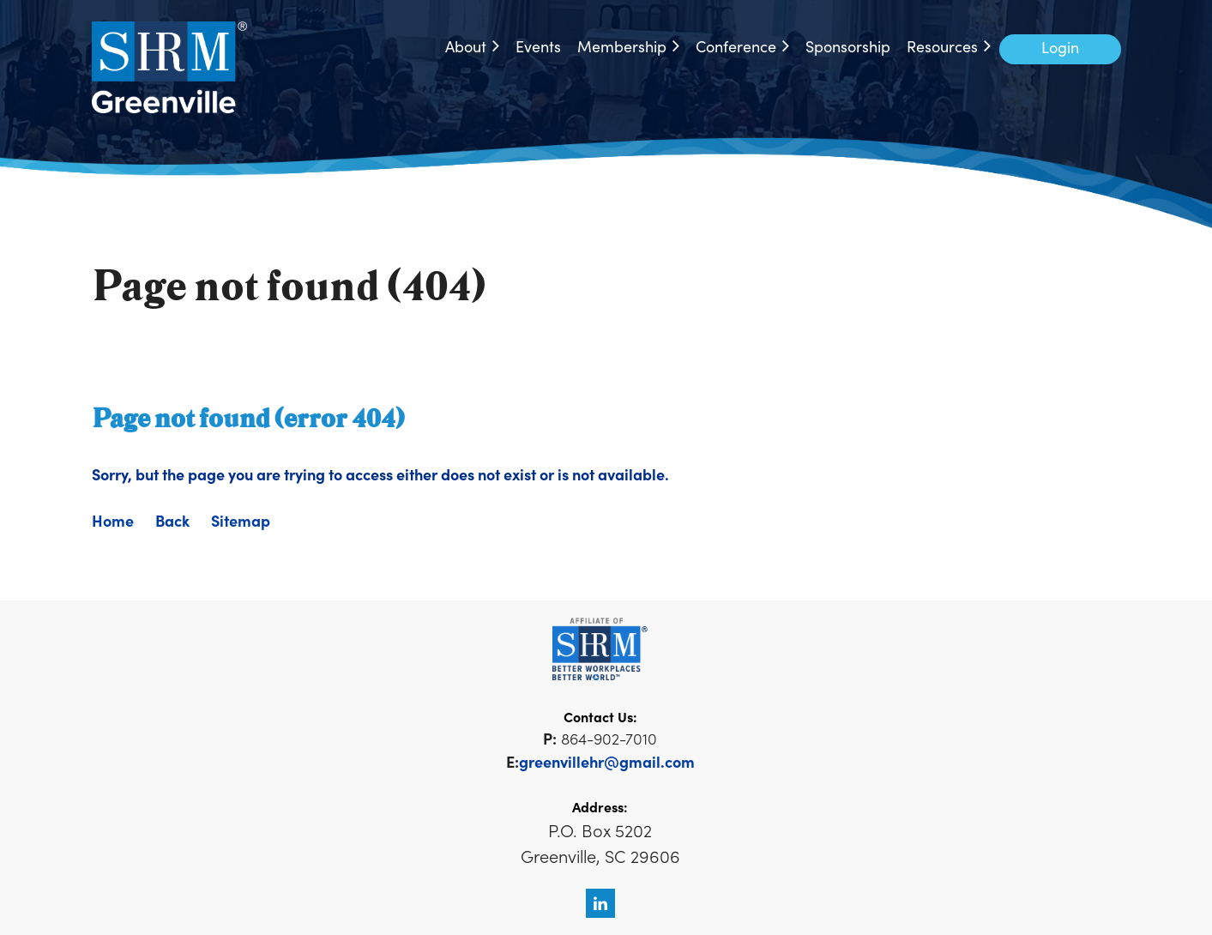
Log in (1059, 49)
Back (172, 520)
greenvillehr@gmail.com (607, 761)
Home (113, 520)
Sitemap (240, 520)
